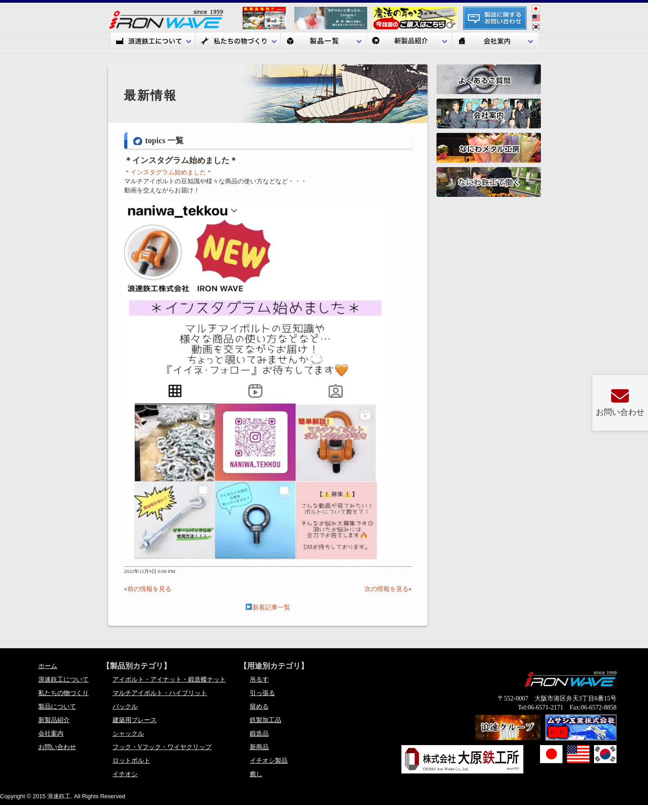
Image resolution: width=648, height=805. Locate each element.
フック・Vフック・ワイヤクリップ (162, 747)
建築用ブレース (134, 720)
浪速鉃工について (153, 41)
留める (259, 706)
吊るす (259, 679)
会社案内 (495, 41)
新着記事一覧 (268, 607)
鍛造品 (259, 733)
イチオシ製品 (269, 760)
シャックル (128, 733)
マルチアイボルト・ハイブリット (159, 693)
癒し (256, 774)
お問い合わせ (57, 747)
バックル (125, 706)
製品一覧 (324, 41)
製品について (57, 706)
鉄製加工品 (265, 720)
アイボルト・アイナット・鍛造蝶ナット (169, 679)
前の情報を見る (149, 589)
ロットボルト (131, 760)
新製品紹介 (409, 41)
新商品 (259, 747)
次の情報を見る (386, 589)
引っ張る (262, 693)
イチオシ (125, 774)
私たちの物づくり (238, 41)
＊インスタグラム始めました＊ (181, 160)
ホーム (47, 666)
